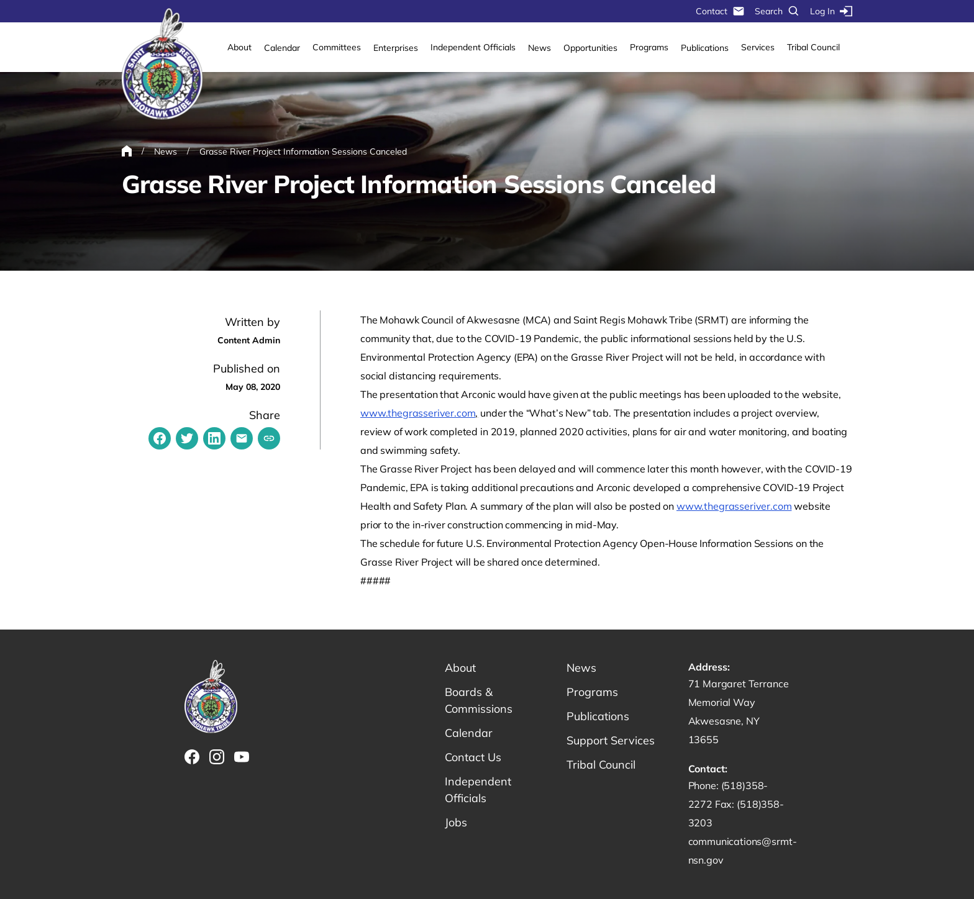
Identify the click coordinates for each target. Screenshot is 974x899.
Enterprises (395, 47)
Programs (649, 47)
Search (777, 11)
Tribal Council (813, 47)
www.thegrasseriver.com (417, 413)
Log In (831, 11)
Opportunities (590, 47)
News (539, 47)
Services (758, 47)
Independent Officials (473, 47)
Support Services (611, 740)
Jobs (456, 822)
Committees (336, 47)
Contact (720, 11)
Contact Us (473, 757)
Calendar (282, 47)
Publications (705, 47)
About (239, 47)
